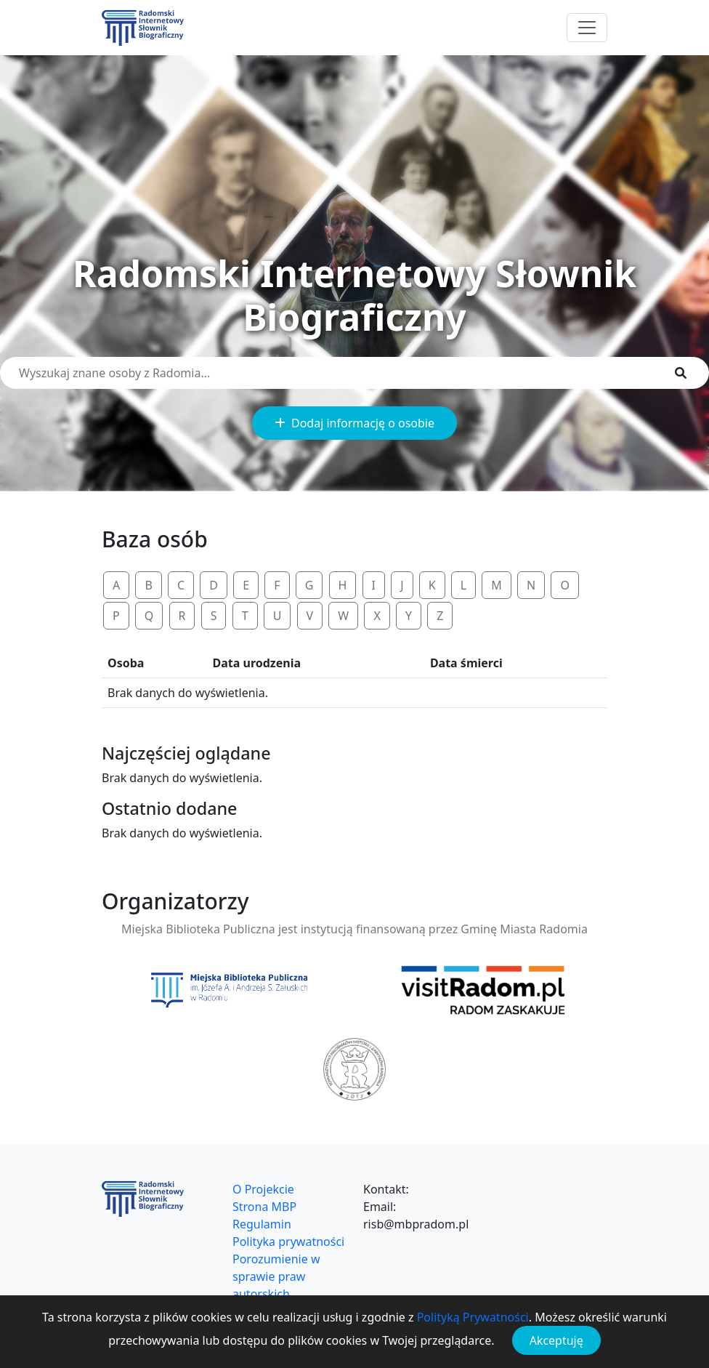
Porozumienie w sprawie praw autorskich (276, 1276)
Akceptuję (556, 1340)
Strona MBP (264, 1207)
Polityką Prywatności (473, 1317)
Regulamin (261, 1224)
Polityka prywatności (288, 1242)
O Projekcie (263, 1189)
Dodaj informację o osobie (354, 423)
